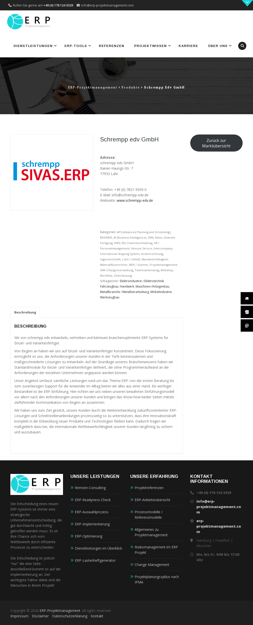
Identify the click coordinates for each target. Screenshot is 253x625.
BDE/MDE (106, 237)
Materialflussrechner (113, 265)
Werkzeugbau (109, 297)
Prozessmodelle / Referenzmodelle (149, 515)
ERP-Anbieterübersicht (152, 499)
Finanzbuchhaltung (139, 243)
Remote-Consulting (90, 487)
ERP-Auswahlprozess (91, 512)
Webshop (167, 270)
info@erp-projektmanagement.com (107, 5)
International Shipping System (120, 254)
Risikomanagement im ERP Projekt (156, 550)
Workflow (106, 275)
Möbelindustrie (161, 292)
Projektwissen (150, 46)
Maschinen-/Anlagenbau (152, 286)
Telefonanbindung (147, 270)
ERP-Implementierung (92, 524)
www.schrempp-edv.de (135, 200)
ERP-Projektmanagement (60, 610)
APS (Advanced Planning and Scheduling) (143, 232)
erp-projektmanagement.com (218, 526)
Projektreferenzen (149, 487)
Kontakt (97, 616)
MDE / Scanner (138, 265)
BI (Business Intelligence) (130, 237)
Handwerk (127, 286)
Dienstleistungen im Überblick (98, 548)
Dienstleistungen (33, 46)
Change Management (152, 564)
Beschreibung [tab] (25, 312)
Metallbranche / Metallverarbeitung (124, 292)
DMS (117, 243)
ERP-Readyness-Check (93, 499)
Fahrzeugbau (109, 286)
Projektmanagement (163, 265)
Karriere (188, 46)
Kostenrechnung (152, 254)
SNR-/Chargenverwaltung (116, 270)
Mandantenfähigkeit (155, 259)
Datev (159, 237)
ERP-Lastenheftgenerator (95, 560)
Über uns (218, 46)
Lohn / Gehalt (131, 259)
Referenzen (111, 46)
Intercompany (163, 248)
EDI (124, 243)
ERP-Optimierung (88, 536)
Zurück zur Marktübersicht (216, 143)
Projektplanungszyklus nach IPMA (157, 579)
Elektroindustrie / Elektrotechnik (142, 281)
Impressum (19, 616)
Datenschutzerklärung (69, 616)
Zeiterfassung (123, 275)
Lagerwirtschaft (110, 259)
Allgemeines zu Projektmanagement (151, 532)
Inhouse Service (141, 248)
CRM (150, 237)
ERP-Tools (75, 46)
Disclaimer (40, 616)
